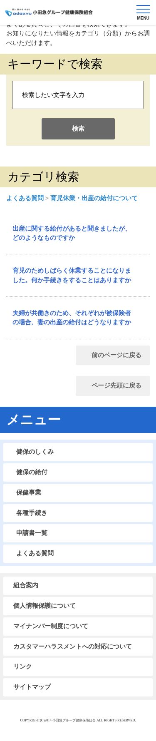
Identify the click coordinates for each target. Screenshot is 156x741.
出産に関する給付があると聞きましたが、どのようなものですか (71, 233)
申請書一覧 (31, 533)
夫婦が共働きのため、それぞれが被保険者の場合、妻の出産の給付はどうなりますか (71, 318)
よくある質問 (25, 198)
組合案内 (25, 585)
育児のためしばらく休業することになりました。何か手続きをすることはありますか (71, 275)
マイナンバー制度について (50, 626)
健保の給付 (31, 472)
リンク (22, 666)
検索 (78, 128)
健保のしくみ (35, 451)
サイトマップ (32, 687)
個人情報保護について (44, 605)
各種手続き (31, 513)
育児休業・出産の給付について (94, 198)
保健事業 (28, 492)
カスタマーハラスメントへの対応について (72, 646)
